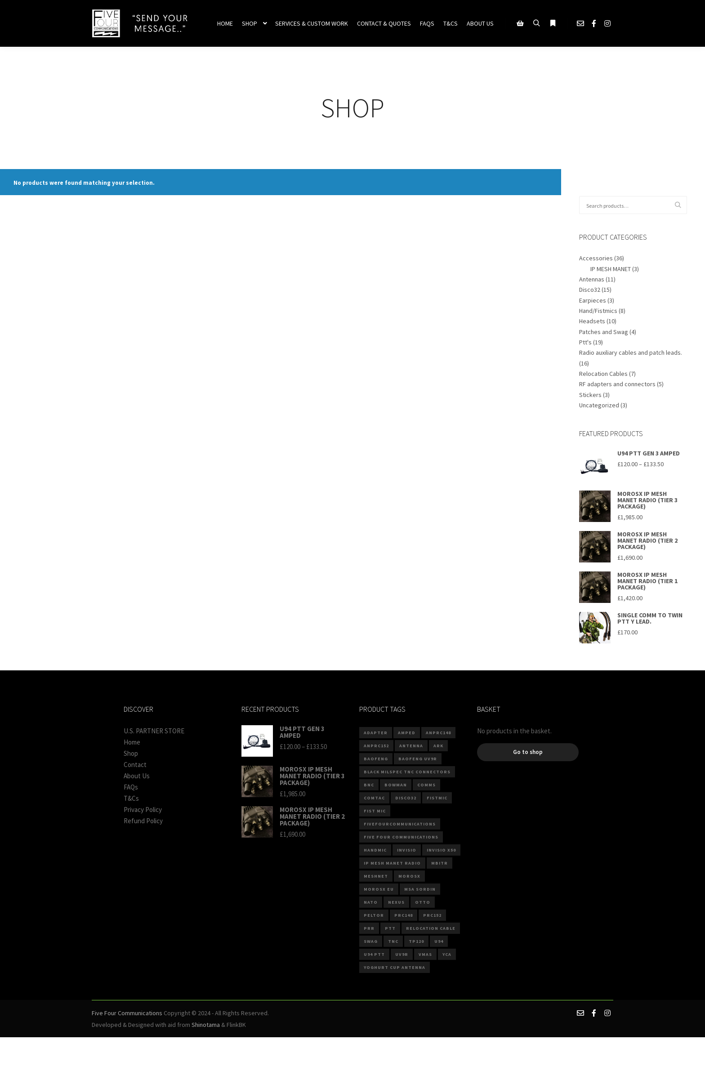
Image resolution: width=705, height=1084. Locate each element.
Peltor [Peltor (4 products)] (374, 915)
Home (132, 742)
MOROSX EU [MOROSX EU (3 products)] (379, 889)
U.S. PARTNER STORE (154, 731)
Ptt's (585, 342)
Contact (135, 764)
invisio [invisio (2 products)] (406, 850)
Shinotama (206, 1025)
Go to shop (528, 752)
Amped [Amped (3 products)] (406, 733)
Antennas (591, 279)
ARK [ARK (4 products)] (438, 746)
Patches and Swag (603, 332)
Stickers (590, 395)
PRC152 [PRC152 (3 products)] (432, 915)
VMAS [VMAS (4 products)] (425, 954)
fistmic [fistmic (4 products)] (437, 798)
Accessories (596, 258)
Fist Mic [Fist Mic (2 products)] (375, 811)
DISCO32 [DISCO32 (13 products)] (405, 798)
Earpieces (592, 300)
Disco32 (589, 289)
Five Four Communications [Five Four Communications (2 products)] (401, 837)
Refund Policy (143, 820)
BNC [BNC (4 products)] (369, 785)
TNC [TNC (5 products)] (393, 941)
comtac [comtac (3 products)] (374, 798)
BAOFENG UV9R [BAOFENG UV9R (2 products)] (417, 759)
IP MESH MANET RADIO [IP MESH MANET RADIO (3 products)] (392, 863)
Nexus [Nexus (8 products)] (396, 902)
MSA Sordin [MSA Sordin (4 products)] (420, 889)
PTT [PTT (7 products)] (390, 928)
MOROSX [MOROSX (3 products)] (409, 876)
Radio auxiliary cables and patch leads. (630, 352)
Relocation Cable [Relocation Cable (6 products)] (430, 928)
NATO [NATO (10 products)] (371, 902)
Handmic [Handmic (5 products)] (375, 850)
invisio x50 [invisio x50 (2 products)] (441, 850)
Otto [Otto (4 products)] (422, 902)
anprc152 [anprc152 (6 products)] (376, 746)
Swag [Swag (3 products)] (371, 941)
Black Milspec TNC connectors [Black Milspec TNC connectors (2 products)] (407, 772)
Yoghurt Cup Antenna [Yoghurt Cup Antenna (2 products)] (394, 967)
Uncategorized (599, 405)
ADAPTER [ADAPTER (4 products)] (376, 733)
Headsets (592, 321)
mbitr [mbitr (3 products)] (439, 863)
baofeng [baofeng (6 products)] (376, 759)
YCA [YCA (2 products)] (446, 954)
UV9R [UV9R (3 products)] (401, 954)
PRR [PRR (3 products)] (369, 928)
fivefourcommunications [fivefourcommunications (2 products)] (400, 824)
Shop (131, 753)
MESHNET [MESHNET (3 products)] (376, 876)
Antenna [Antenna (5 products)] (411, 746)
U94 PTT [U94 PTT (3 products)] (374, 954)
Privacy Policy (143, 809)
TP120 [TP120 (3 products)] (416, 941)
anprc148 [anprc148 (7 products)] (438, 733)
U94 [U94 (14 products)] (438, 941)
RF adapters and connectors (617, 384)
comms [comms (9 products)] (426, 785)
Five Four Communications (127, 1013)
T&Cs (131, 798)
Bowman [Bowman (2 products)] (395, 785)
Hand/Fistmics (598, 311)
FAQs (131, 787)
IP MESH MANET (610, 269)
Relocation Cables (603, 374)
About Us (137, 776)
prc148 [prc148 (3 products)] (403, 915)
